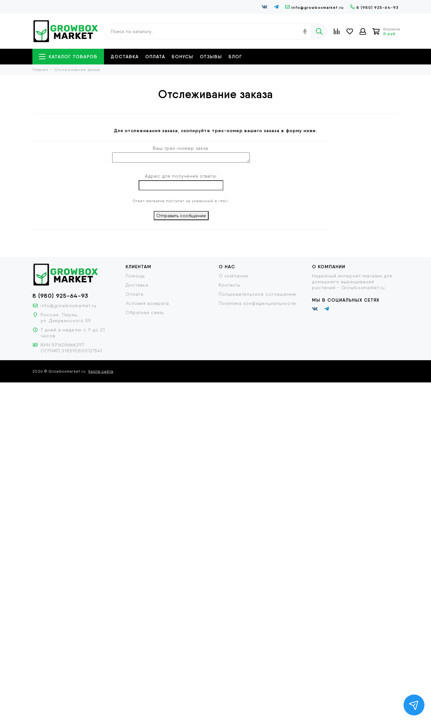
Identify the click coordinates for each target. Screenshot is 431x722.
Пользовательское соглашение (257, 294)
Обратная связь (145, 312)
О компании (233, 275)
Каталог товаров (68, 57)
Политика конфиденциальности (257, 303)
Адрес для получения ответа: (181, 176)
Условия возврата (147, 303)
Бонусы (182, 57)
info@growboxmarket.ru (314, 7)
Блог (235, 57)
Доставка (125, 57)
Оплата (155, 57)
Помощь (135, 275)
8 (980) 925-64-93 (374, 7)
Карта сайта (100, 371)
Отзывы (211, 57)
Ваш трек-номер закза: (181, 148)
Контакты (229, 285)
